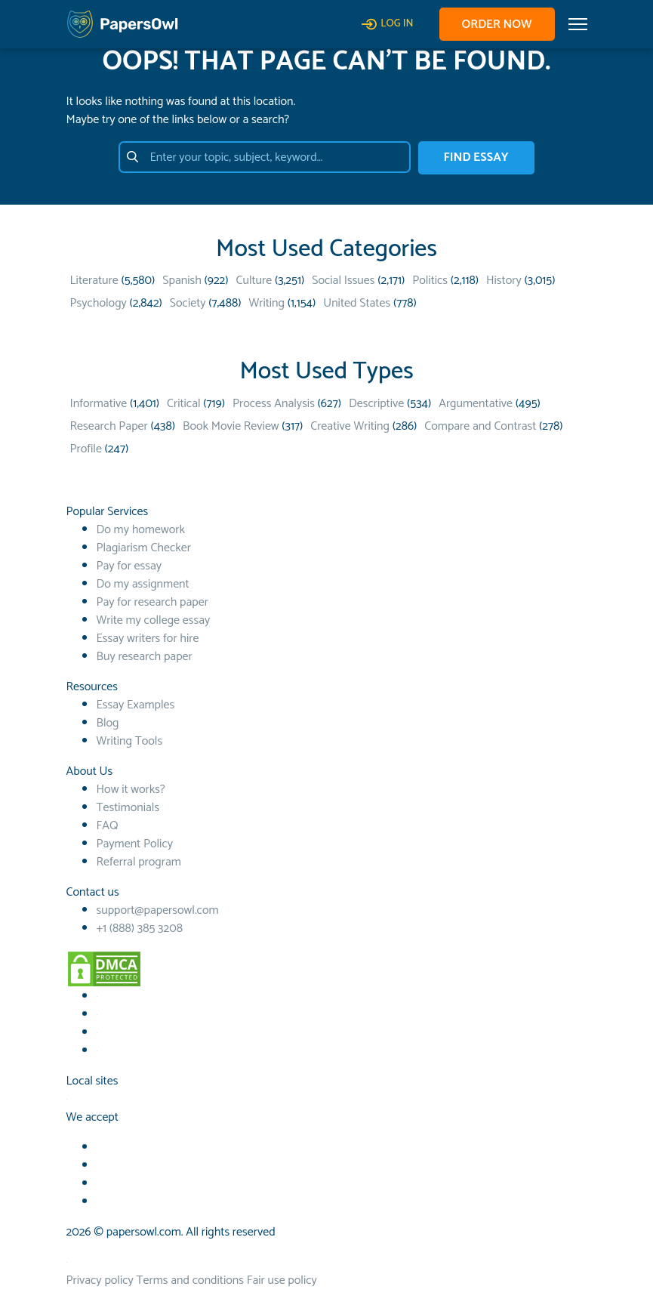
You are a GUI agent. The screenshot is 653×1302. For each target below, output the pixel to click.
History (504, 280)
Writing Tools (130, 741)
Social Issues (343, 280)
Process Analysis (274, 403)
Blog (108, 723)
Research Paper (109, 426)
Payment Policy (135, 844)
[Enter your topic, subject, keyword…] (265, 157)
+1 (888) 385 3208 (140, 928)
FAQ (108, 826)
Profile (86, 449)
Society (188, 303)
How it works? (131, 789)
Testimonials (128, 808)
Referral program (139, 862)
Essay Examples (136, 705)
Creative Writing (350, 426)
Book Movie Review (231, 426)
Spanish (182, 280)
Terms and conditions (190, 1280)
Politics (430, 280)
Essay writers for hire (148, 638)
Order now (497, 24)
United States (356, 303)
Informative (99, 403)
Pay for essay (129, 566)
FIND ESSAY (476, 157)
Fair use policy (282, 1280)
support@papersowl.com (158, 910)
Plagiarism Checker (144, 548)
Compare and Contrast (480, 426)
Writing (267, 303)
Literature (94, 280)
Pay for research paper (152, 602)
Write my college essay (154, 620)
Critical (183, 403)
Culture (254, 280)
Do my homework (141, 530)
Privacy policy (100, 1280)
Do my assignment (143, 584)
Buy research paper (145, 656)
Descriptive (376, 403)
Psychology (98, 303)
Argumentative (476, 403)
